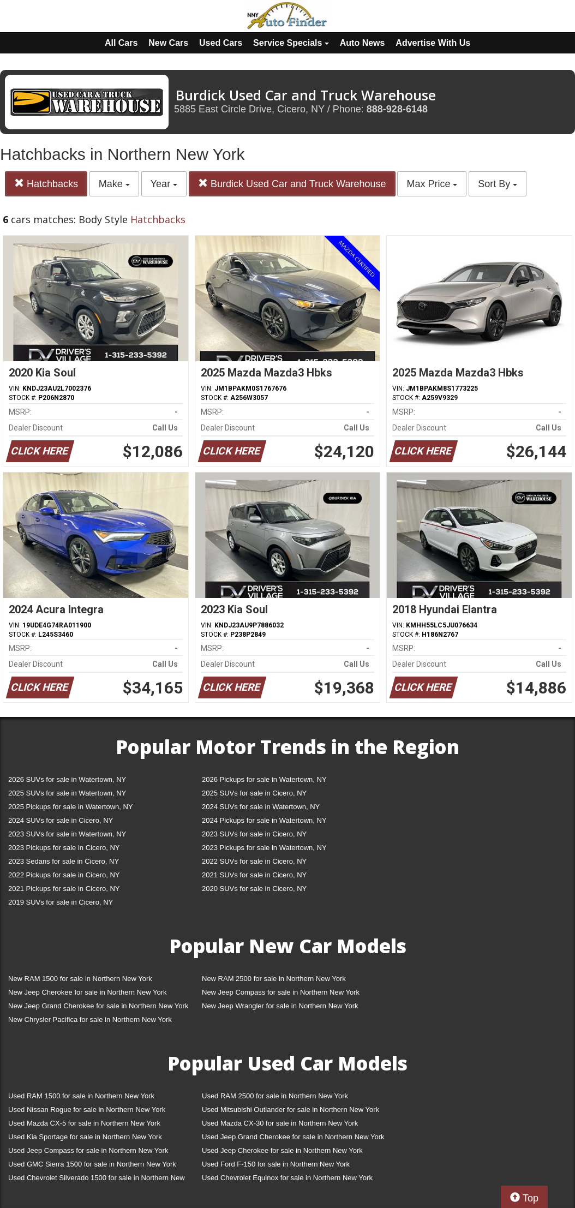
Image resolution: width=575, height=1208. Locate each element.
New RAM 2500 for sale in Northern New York (274, 978)
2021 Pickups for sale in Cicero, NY (63, 888)
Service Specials (291, 42)
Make (114, 183)
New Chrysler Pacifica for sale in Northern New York (90, 1019)
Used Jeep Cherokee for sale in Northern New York (282, 1150)
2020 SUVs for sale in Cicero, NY (254, 888)
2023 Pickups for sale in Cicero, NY (63, 848)
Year (164, 183)
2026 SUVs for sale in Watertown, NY (67, 779)
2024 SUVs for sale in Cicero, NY (60, 820)
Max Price (431, 183)
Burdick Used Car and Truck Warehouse (292, 183)
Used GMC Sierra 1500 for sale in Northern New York (92, 1164)
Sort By (497, 183)
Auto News (362, 42)
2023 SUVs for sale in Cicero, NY (254, 834)
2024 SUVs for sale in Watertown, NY (261, 807)
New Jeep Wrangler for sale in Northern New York (280, 1006)
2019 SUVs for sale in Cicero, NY (60, 902)
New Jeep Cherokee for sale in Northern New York (87, 992)
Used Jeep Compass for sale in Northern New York (88, 1150)
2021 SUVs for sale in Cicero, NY (254, 875)
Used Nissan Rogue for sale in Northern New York (86, 1109)
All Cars (121, 42)
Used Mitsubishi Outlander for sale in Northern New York (290, 1109)
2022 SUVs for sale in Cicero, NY (254, 861)
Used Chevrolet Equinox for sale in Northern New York (287, 1178)
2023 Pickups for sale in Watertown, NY (264, 848)
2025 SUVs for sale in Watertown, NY (67, 793)
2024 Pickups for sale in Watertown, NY (264, 820)
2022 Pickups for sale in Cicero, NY (63, 875)
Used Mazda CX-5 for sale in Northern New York (84, 1123)
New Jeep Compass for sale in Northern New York (281, 992)
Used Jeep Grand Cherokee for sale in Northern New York (293, 1137)
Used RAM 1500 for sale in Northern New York (81, 1096)
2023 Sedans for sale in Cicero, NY (63, 861)
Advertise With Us (433, 42)
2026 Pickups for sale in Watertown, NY (264, 779)
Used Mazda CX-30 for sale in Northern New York (280, 1123)
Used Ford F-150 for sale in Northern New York (276, 1164)
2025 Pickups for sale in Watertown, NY (70, 807)
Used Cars (220, 42)
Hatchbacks (46, 183)
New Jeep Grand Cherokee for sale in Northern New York (98, 1006)
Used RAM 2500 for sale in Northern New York (275, 1096)
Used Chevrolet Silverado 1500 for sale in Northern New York (96, 1180)
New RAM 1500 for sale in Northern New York (80, 978)
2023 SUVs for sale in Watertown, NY (67, 834)
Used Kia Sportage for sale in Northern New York (85, 1137)
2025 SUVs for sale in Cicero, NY (254, 793)
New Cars (168, 42)
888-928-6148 (397, 109)
